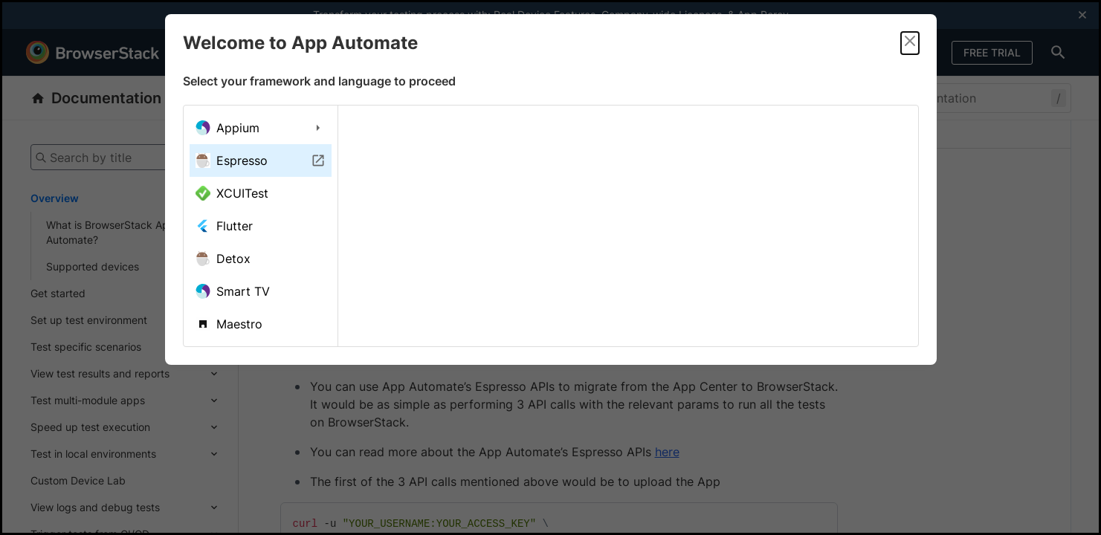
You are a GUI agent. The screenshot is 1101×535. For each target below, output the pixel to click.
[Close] (910, 43)
